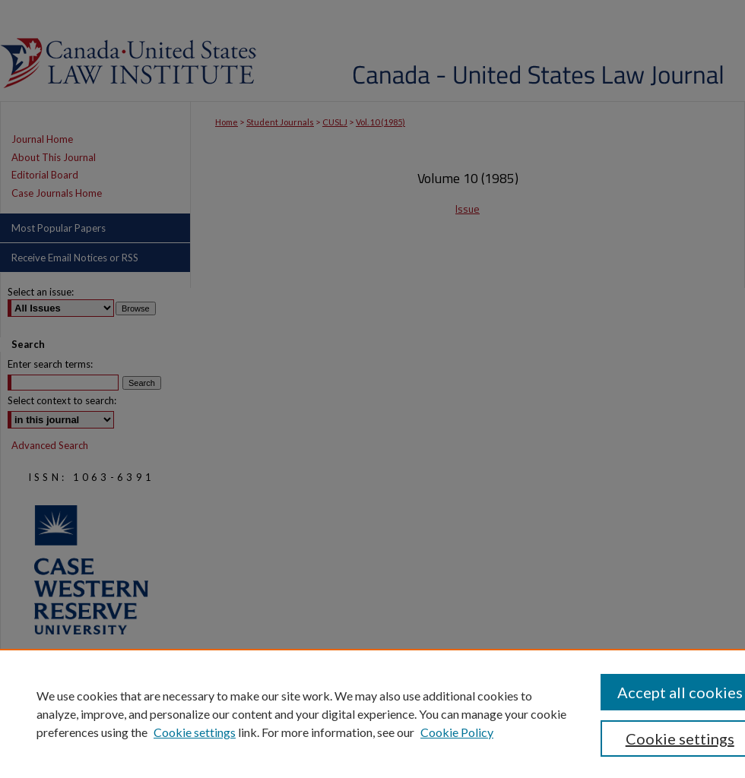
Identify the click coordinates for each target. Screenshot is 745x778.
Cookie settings (195, 732)
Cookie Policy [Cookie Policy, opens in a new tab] (456, 732)
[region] (372, 713)
